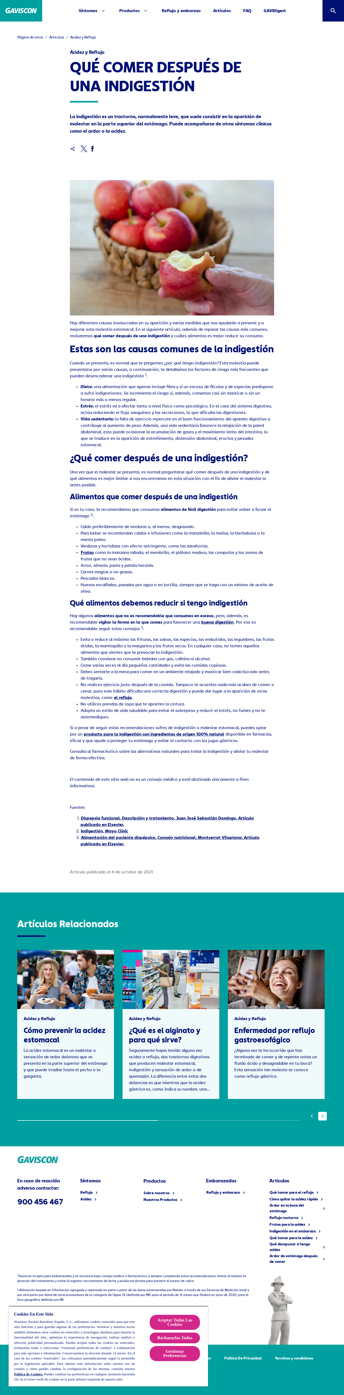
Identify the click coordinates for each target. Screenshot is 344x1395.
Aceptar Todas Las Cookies (174, 1322)
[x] (84, 149)
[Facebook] (92, 149)
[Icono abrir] (333, 11)
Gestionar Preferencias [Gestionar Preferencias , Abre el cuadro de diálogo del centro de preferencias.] (175, 1353)
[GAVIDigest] (275, 11)
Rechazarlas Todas (174, 1338)
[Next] (322, 1116)
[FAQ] (247, 11)
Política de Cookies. (28, 1374)
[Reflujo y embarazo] (181, 11)
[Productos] (129, 11)
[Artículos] (222, 11)
